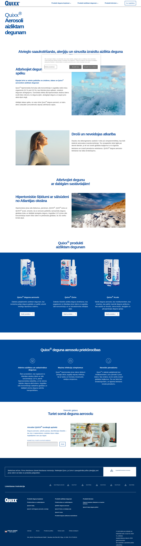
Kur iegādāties (130, 3)
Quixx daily (131, 485)
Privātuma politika (46, 528)
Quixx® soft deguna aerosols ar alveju (37, 506)
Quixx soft (74, 485)
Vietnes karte (58, 528)
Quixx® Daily (30, 503)
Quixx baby (88, 485)
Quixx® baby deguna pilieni (90, 505)
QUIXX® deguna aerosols (62, 503)
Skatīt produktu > (26, 314)
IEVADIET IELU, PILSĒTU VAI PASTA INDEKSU (39, 440)
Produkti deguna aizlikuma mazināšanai (66, 513)
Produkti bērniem (115, 3)
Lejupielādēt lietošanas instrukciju (123, 471)
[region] (71, 63)
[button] (130, 3)
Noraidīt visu (75, 66)
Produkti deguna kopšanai (76, 3)
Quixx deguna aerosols (59, 485)
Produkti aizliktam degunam (97, 3)
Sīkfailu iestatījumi (70, 528)
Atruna (36, 528)
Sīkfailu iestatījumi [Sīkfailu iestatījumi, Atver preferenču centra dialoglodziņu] (50, 66)
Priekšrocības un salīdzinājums (36, 500)
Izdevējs (29, 528)
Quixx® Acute (59, 510)
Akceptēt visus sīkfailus (90, 66)
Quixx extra (103, 485)
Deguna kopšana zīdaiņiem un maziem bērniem (93, 500)
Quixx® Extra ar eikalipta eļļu (63, 506)
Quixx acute (117, 485)
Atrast (62, 444)
